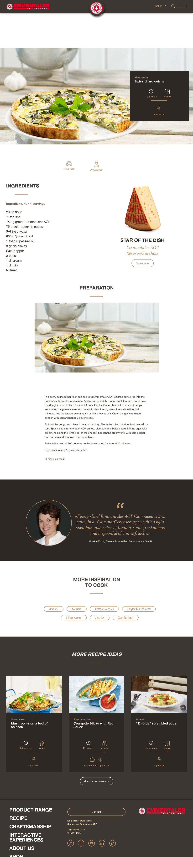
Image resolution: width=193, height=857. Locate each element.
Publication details (83, 840)
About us (21, 814)
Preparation (96, 135)
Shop (16, 822)
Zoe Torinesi (125, 583)
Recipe (18, 784)
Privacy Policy (98, 840)
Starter (99, 583)
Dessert (76, 574)
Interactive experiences (26, 803)
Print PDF (69, 135)
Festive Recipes (104, 574)
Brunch (53, 574)
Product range (30, 775)
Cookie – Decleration (130, 840)
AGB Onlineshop (113, 840)
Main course (141, 43)
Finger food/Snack (139, 574)
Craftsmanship (30, 792)
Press (12, 829)
